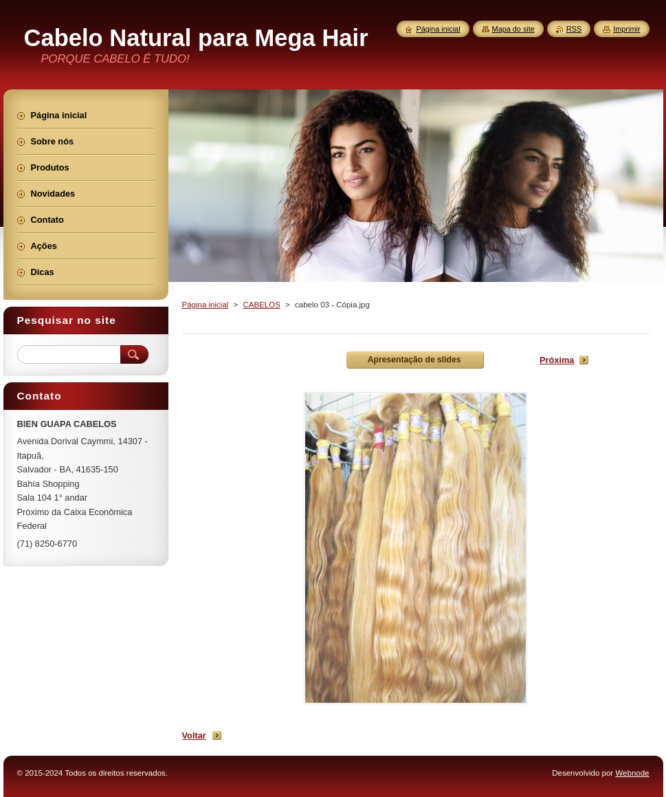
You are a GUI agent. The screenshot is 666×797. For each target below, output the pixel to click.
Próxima (557, 360)
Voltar (194, 735)
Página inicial (205, 305)
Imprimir (626, 29)
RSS (573, 29)
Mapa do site (513, 29)
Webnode (632, 773)
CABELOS (261, 305)
